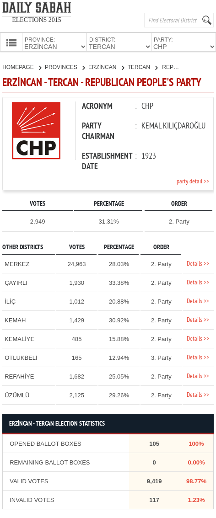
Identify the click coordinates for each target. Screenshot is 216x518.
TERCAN (143, 66)
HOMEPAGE (21, 66)
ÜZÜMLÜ (17, 394)
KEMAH (15, 319)
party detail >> (193, 181)
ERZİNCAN (106, 66)
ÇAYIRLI (16, 281)
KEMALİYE (19, 338)
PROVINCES (65, 66)
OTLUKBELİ (21, 356)
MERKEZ (17, 263)
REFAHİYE (19, 375)
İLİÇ (10, 300)
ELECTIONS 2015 (36, 19)
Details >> (198, 263)
